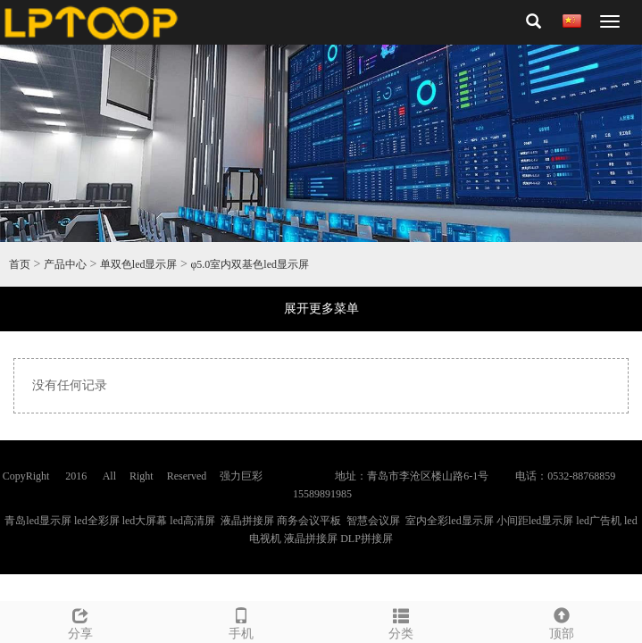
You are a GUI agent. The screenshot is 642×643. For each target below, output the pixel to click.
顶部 (561, 621)
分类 (401, 621)
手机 (241, 621)
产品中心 (65, 264)
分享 (80, 621)
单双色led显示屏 (139, 264)
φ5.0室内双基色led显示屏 (249, 264)
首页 (19, 264)
